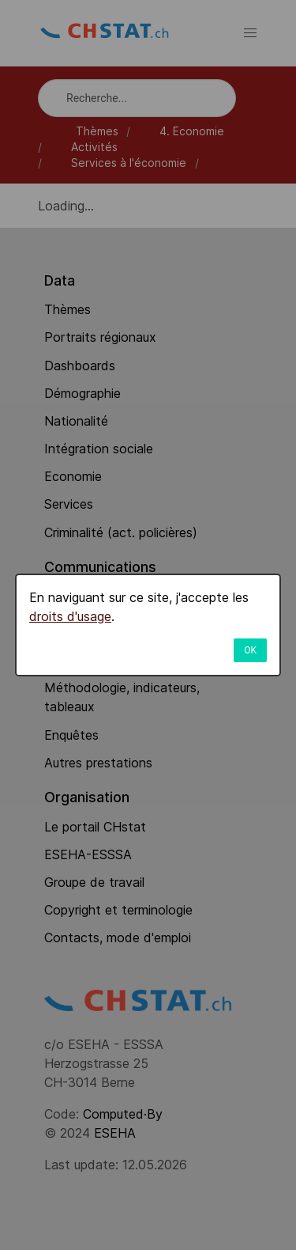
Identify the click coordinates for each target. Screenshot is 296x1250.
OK (250, 650)
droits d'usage (70, 616)
